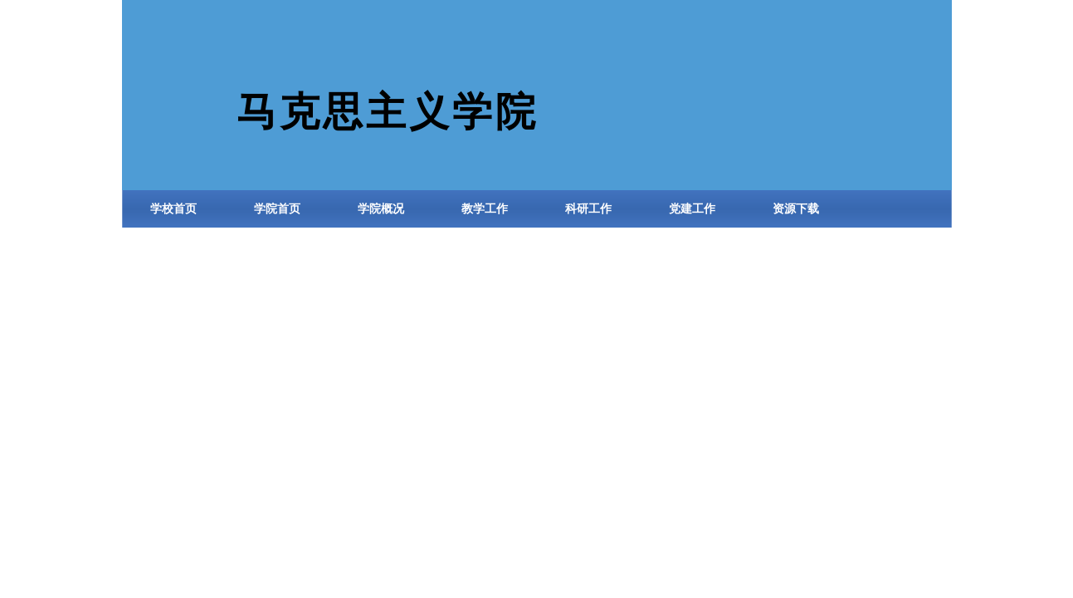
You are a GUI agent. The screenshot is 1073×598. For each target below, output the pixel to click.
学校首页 (173, 209)
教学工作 (484, 209)
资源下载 (796, 209)
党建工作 (692, 209)
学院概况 (381, 209)
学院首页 (277, 209)
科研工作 (588, 209)
